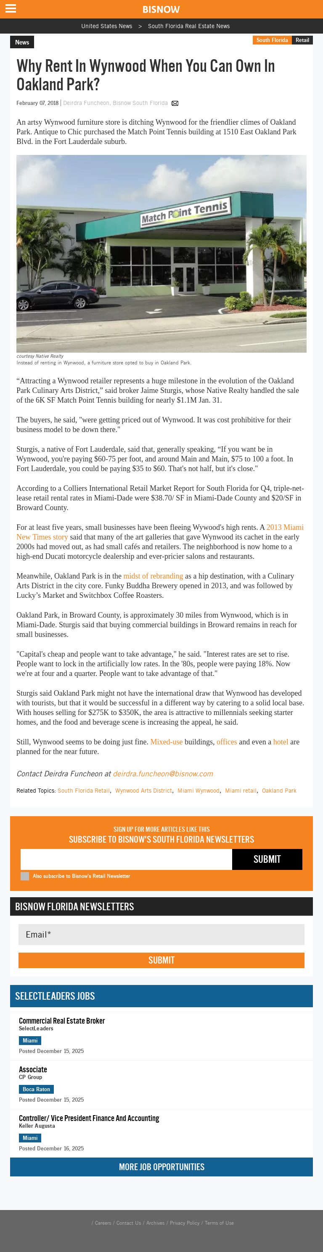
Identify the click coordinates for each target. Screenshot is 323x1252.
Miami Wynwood (198, 790)
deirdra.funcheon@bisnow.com (163, 773)
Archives (155, 1223)
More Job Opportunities (161, 1167)
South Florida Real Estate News (189, 26)
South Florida (272, 40)
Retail (302, 40)
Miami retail (241, 790)
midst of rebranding (153, 576)
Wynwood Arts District (143, 790)
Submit (161, 960)
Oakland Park (279, 790)
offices (227, 742)
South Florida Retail (84, 790)
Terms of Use (219, 1223)
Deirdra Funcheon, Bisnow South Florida (116, 103)
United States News (106, 26)
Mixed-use (167, 742)
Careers (103, 1223)
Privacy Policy (184, 1223)
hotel (282, 742)
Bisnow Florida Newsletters (74, 906)
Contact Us (128, 1223)
